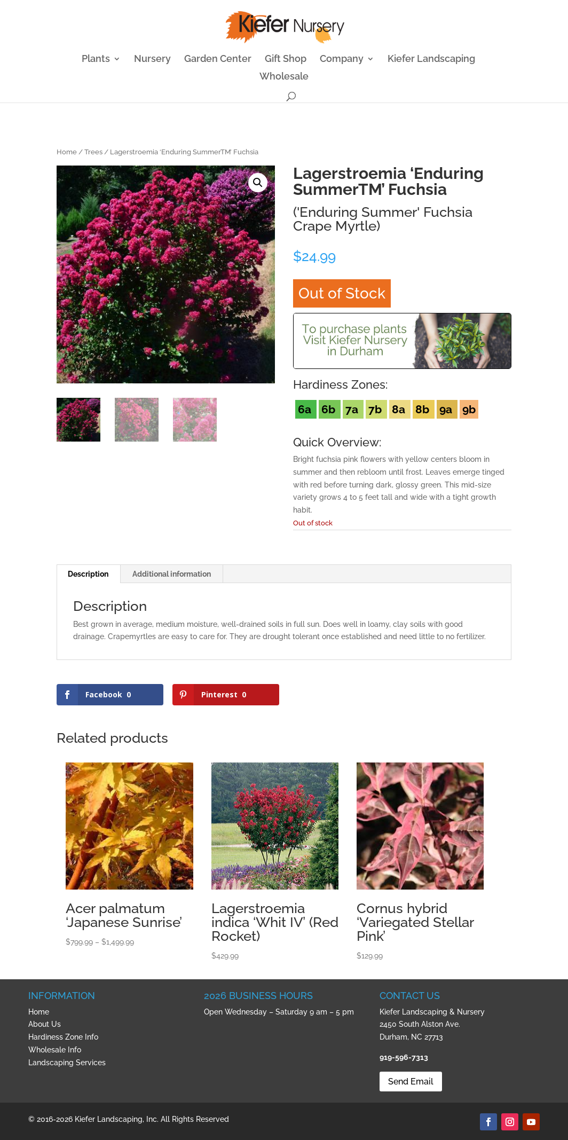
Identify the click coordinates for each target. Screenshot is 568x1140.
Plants (96, 59)
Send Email (410, 1081)
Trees (93, 152)
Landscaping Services (67, 1062)
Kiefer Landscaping (431, 59)
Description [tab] (88, 574)
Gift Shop (285, 59)
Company (342, 59)
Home (67, 152)
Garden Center (217, 59)
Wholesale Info (54, 1049)
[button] (257, 182)
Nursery (152, 59)
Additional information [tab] (171, 574)
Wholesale (284, 77)
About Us (44, 1024)
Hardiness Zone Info (63, 1037)
